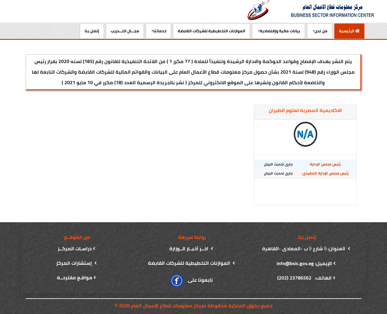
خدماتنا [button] (159, 30)
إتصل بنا (92, 30)
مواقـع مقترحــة (74, 277)
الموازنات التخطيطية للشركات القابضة (211, 30)
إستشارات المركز (74, 263)
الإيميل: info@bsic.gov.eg (304, 263)
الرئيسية (347, 30)
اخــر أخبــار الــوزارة (189, 248)
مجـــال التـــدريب (125, 30)
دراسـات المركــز (75, 248)
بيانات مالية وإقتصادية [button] (280, 30)
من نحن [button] (320, 30)
